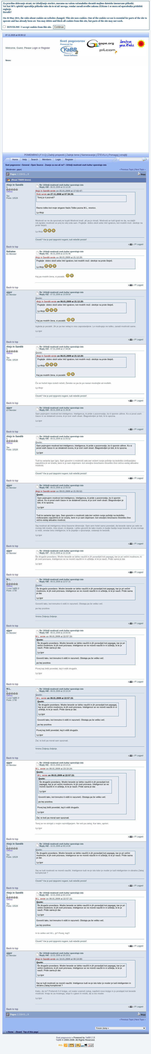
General (25, 165)
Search (34, 159)
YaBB (58, 1040)
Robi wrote (41, 194)
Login (35, 48)
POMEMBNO (31, 155)
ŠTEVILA (102, 155)
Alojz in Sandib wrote (45, 191)
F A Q (43, 155)
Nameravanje (88, 155)
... (26, 174)
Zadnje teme (72, 155)
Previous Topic (127, 169)
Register (45, 48)
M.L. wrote (40, 636)
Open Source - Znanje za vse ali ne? (48, 165)
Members (46, 159)
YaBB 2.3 (89, 1037)
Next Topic (139, 169)
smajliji (123, 155)
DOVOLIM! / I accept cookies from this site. (29, 27)
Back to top (12, 246)
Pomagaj (113, 155)
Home (15, 159)
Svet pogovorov (12, 165)
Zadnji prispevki (56, 155)
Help (24, 159)
